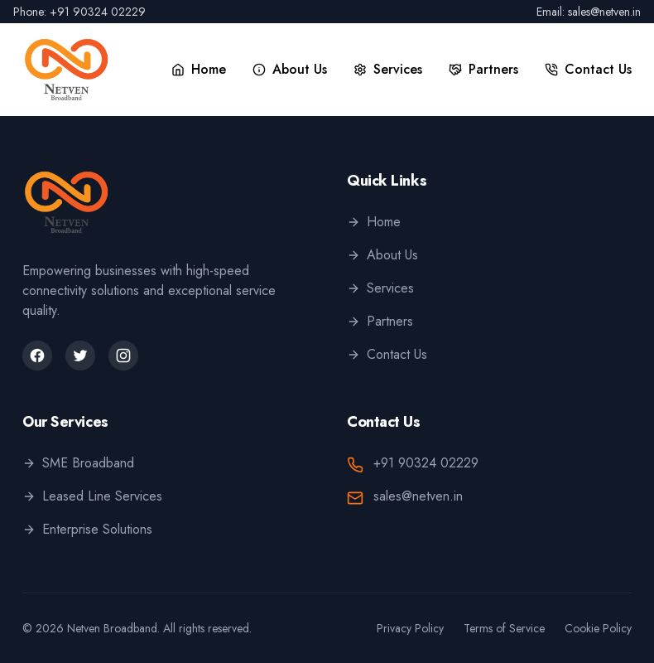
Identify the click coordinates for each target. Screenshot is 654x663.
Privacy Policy (410, 628)
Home (374, 221)
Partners (380, 321)
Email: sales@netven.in (588, 11)
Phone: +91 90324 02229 (79, 11)
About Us (382, 254)
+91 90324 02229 (425, 462)
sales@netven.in (418, 496)
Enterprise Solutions (87, 529)
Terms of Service (504, 628)
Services (380, 288)
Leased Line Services (92, 496)
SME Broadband (78, 462)
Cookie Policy (598, 628)
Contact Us (387, 354)
